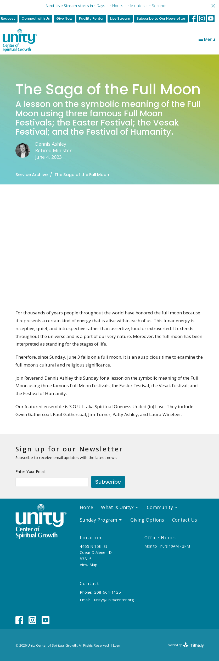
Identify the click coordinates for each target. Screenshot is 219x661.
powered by (186, 645)
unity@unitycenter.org (114, 599)
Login (117, 645)
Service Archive (31, 175)
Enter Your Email (30, 471)
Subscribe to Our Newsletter (161, 18)
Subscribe (108, 481)
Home (86, 507)
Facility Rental (91, 18)
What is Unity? (120, 507)
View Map (88, 564)
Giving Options (147, 520)
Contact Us (184, 520)
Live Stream (120, 18)
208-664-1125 (107, 592)
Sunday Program (101, 520)
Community (162, 507)
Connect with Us (35, 18)
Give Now (64, 18)
